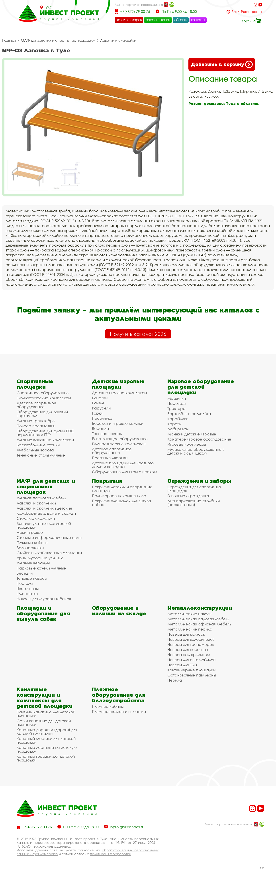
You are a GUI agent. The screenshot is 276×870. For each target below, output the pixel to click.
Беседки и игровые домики (117, 423)
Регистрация (251, 12)
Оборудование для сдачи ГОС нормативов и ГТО (45, 433)
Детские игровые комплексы (119, 393)
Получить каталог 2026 (138, 334)
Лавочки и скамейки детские (44, 508)
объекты (180, 20)
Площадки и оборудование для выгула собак (43, 613)
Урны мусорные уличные (40, 558)
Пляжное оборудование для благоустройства (118, 694)
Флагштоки (27, 593)
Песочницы (102, 418)
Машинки (176, 398)
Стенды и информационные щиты (49, 537)
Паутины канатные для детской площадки (46, 714)
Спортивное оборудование (43, 393)
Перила (174, 680)
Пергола (25, 583)
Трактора (176, 408)
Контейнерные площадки (191, 670)
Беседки (25, 573)
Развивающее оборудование (120, 439)
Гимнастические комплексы (44, 398)
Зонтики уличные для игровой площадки (44, 525)
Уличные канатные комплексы (45, 440)
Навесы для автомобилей (191, 660)
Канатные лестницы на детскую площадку (47, 749)
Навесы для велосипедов (190, 639)
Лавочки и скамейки (118, 40)
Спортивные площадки (35, 384)
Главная (9, 40)
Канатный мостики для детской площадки (46, 740)
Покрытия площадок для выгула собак (121, 502)
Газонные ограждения (188, 496)
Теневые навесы (107, 433)
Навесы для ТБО (182, 665)
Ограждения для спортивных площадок (194, 488)
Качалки (100, 398)
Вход (235, 12)
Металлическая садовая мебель (198, 619)
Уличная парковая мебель (42, 498)
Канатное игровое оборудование (199, 439)
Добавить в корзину (222, 64)
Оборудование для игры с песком (124, 472)
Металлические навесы (189, 614)
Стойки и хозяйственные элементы (49, 553)
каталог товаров (129, 20)
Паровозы (176, 403)
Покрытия (107, 481)
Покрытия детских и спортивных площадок (122, 488)
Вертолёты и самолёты (189, 413)
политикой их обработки (110, 854)
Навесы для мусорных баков (44, 599)
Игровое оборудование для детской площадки (200, 386)
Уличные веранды (33, 563)
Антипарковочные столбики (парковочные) (193, 502)
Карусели (101, 408)
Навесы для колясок (186, 634)
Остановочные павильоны (191, 675)
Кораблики (177, 419)
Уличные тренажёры (36, 421)
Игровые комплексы (186, 444)
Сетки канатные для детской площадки (44, 722)
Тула (48, 7)
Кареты (174, 424)
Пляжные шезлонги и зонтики (119, 711)
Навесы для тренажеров (190, 644)
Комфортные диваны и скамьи (46, 513)
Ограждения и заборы (199, 481)
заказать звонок (158, 20)
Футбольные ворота (35, 450)
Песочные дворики (109, 458)
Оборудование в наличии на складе (119, 610)
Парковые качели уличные (41, 568)
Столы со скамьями (36, 518)
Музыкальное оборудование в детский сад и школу (195, 451)
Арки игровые (30, 532)
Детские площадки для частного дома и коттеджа (123, 465)
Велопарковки (30, 548)
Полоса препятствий (36, 426)
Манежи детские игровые (191, 434)
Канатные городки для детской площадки (46, 758)
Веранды (100, 428)
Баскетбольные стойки (38, 445)
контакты (198, 20)
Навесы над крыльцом (188, 654)
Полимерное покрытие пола (119, 496)
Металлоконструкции (199, 608)
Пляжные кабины (32, 542)
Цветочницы (28, 588)
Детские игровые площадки (118, 384)
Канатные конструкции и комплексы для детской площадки (44, 697)
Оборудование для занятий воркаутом (42, 413)
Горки (97, 413)
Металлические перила (189, 629)
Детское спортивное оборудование (36, 405)
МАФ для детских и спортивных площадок (58, 40)
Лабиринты (177, 429)
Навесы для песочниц (187, 649)
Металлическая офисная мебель (199, 624)
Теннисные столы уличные (41, 455)
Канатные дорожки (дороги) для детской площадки (47, 731)
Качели (98, 403)
